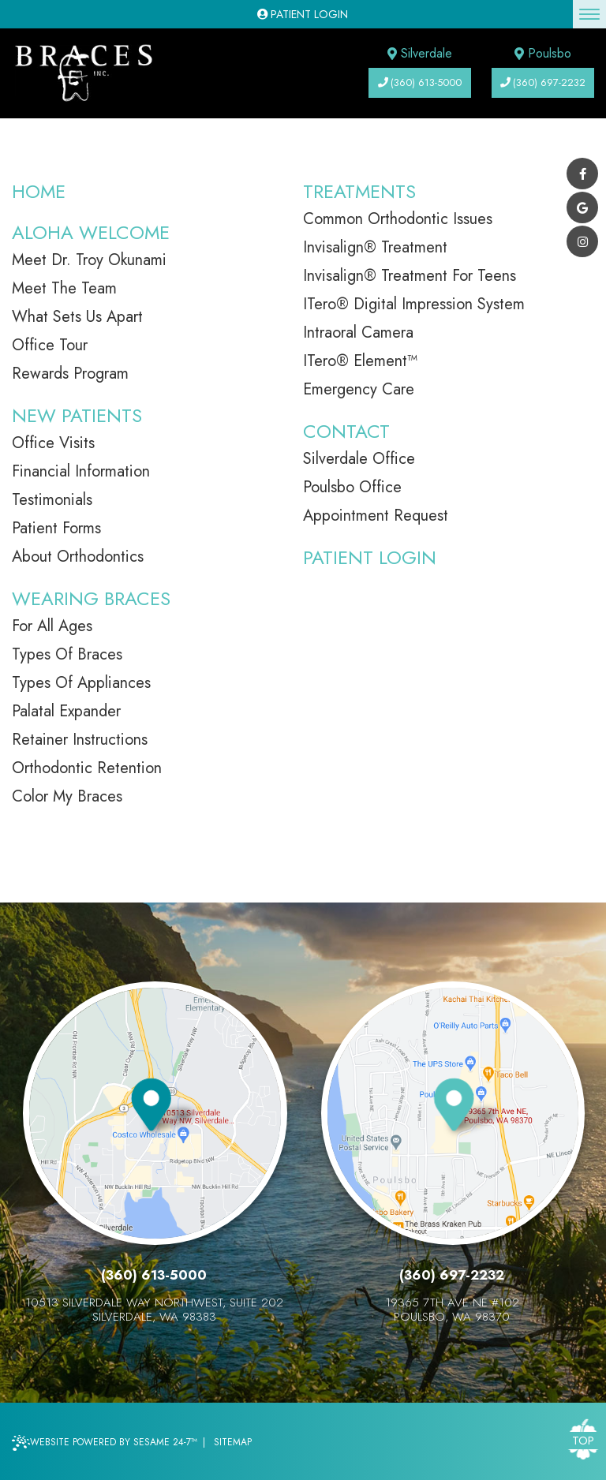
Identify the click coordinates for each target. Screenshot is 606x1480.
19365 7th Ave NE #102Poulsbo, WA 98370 (452, 1309)
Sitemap (233, 1442)
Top (583, 1440)
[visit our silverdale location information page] (168, 1110)
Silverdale (419, 53)
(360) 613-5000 (420, 82)
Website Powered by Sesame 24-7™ (104, 1443)
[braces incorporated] (83, 73)
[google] (582, 207)
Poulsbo (542, 53)
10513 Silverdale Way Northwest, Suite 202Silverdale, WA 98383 (154, 1309)
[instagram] (582, 241)
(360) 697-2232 (542, 82)
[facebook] (582, 173)
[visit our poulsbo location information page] (470, 1110)
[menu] (589, 14)
